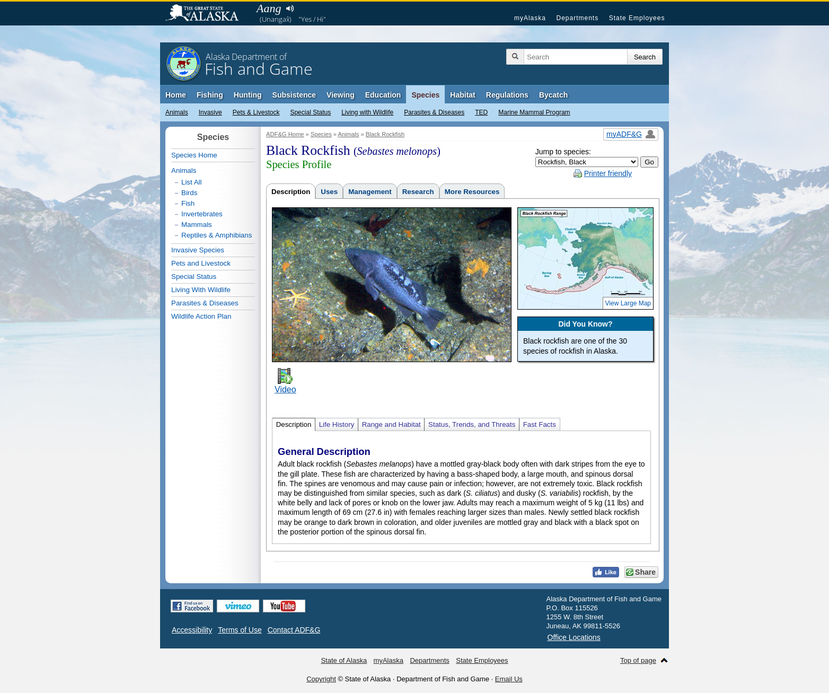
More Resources (472, 192)
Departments (577, 18)
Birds (189, 193)
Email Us (509, 679)
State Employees (637, 18)
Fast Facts (539, 424)
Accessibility (192, 630)
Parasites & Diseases (434, 112)
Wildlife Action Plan (201, 316)
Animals (176, 112)
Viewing (341, 95)
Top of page (638, 660)
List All (191, 182)
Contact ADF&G (294, 630)
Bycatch (553, 95)
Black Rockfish (385, 134)
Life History (337, 424)
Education (383, 95)
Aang (269, 8)
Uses (329, 192)
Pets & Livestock (256, 112)
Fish (188, 203)
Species (425, 95)
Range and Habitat (391, 424)
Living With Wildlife (201, 290)
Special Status (310, 112)
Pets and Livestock (201, 263)
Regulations (507, 95)
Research (418, 192)
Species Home (194, 155)
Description (290, 192)
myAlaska (530, 18)
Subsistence (294, 95)
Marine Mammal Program (534, 112)
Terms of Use (239, 630)
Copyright (321, 679)
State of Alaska (207, 13)
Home (175, 95)
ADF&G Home (285, 134)
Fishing (210, 95)
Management (369, 192)
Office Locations (574, 637)
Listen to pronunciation (289, 8)
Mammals (196, 225)
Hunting (248, 95)
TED (481, 112)
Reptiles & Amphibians (216, 235)
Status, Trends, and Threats (471, 424)
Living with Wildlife (367, 112)
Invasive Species (197, 250)
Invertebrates (202, 214)
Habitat (462, 95)
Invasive (210, 112)
